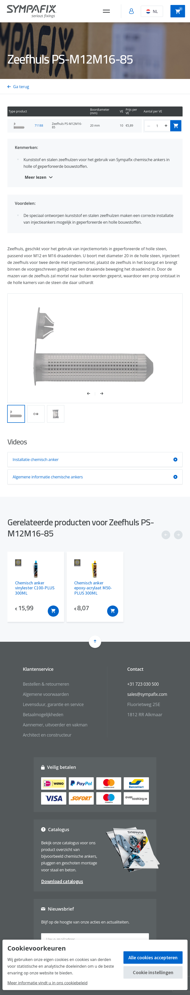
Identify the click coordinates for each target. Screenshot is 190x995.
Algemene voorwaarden (45, 694)
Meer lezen (36, 177)
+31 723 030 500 (144, 684)
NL (152, 11)
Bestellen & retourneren (45, 684)
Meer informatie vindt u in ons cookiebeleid (47, 983)
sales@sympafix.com (148, 694)
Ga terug (18, 86)
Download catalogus (62, 881)
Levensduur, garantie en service (52, 704)
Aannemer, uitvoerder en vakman (54, 724)
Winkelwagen (179, 11)
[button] (91, 394)
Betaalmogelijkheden (42, 714)
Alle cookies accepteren (153, 957)
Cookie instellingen (153, 972)
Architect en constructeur (46, 735)
